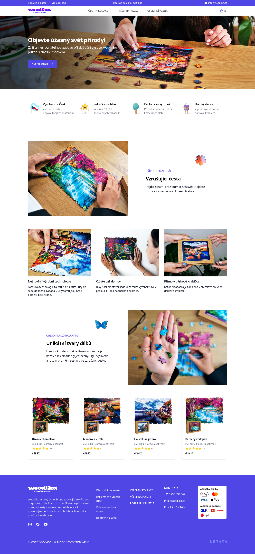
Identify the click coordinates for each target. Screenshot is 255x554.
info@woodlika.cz (174, 501)
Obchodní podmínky (108, 490)
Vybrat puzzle (42, 64)
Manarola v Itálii (93, 439)
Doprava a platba (37, 2)
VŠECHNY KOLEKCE (99, 12)
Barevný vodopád (196, 439)
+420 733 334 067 (174, 494)
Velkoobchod (59, 2)
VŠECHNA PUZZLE (128, 12)
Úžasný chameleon (44, 439)
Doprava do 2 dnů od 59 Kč (127, 2)
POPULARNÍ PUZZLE (156, 12)
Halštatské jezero (145, 439)
